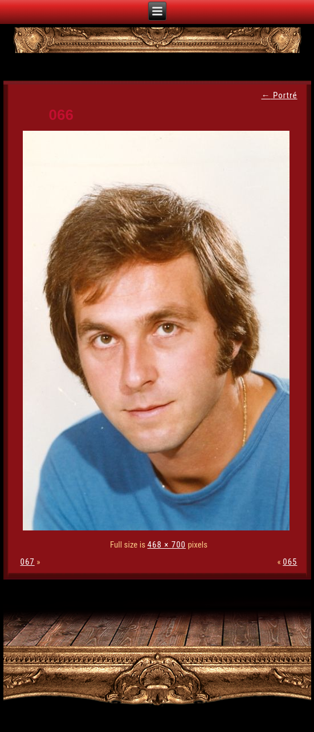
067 (28, 562)
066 (61, 114)
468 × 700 (167, 545)
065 (290, 562)
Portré (279, 95)
